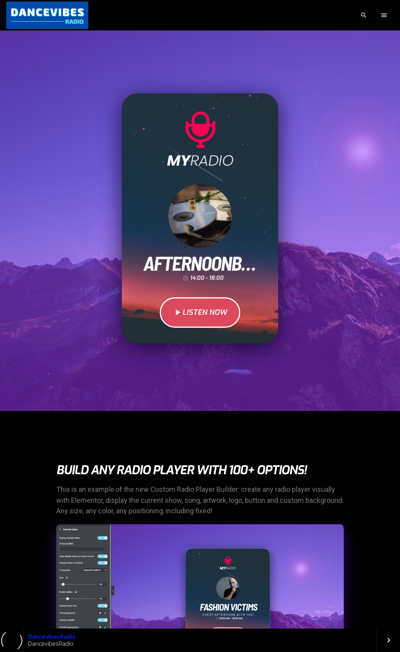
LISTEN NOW (200, 312)
